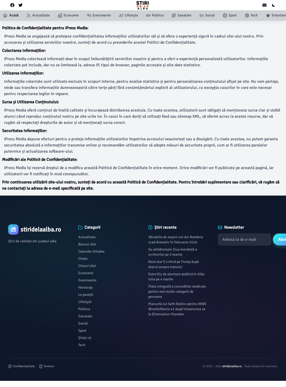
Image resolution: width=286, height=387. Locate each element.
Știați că (84, 338)
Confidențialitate (21, 366)
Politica (84, 309)
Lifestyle (85, 302)
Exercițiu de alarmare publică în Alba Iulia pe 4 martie (176, 276)
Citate (82, 258)
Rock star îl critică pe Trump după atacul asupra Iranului (173, 264)
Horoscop (85, 287)
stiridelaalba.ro (232, 366)
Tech (81, 345)
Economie (85, 273)
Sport (82, 330)
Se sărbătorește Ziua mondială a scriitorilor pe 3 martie (172, 252)
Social (83, 323)
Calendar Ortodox (91, 251)
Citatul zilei (87, 266)
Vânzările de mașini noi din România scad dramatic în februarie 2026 (175, 239)
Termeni (46, 366)
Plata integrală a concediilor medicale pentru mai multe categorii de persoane (177, 291)
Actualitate (87, 237)
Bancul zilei (87, 244)
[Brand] (38, 229)
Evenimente (87, 280)
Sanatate (85, 316)
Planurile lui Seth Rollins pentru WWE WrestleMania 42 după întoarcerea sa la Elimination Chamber (177, 309)
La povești (85, 294)
